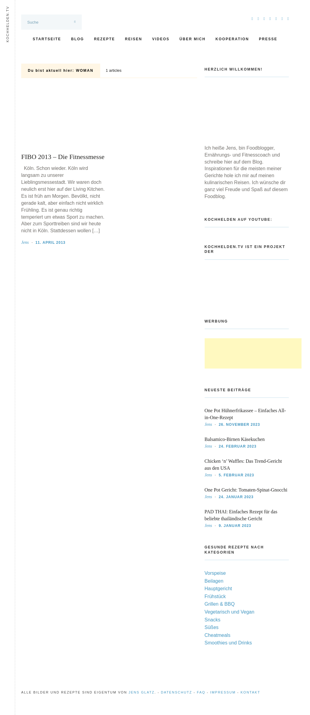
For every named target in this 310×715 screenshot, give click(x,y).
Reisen (133, 39)
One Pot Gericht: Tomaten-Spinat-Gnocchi (246, 489)
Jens (25, 242)
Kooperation (232, 39)
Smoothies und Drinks (228, 642)
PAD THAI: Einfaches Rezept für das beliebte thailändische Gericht (241, 515)
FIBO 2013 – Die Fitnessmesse (62, 157)
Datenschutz (176, 692)
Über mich (193, 39)
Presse (268, 39)
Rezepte (104, 39)
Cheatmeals (217, 635)
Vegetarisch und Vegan (230, 611)
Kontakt (250, 692)
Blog (77, 39)
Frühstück (215, 596)
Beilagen (214, 581)
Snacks (212, 619)
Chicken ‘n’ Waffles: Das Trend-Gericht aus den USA (243, 464)
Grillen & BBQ (220, 604)
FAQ (201, 692)
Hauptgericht (218, 588)
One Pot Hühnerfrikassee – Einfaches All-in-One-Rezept (245, 414)
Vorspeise (215, 573)
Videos (160, 39)
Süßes (212, 627)
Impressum (223, 692)
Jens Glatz (142, 692)
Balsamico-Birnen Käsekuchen (235, 439)
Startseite (47, 39)
